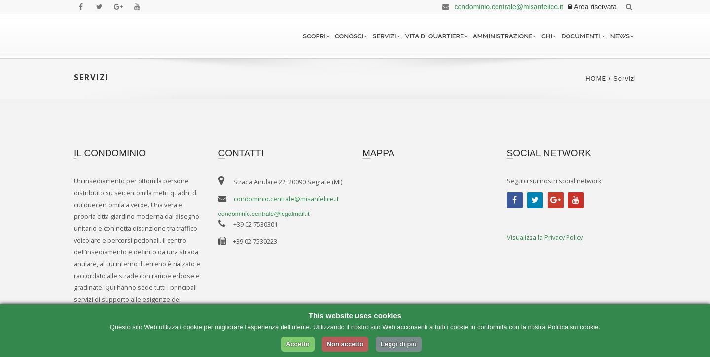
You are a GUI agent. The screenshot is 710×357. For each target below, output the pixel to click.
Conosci (351, 36)
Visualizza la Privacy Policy (545, 237)
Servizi (386, 36)
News (622, 36)
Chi (548, 36)
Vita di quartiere (436, 36)
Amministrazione (504, 36)
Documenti (583, 36)
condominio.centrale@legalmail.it (264, 214)
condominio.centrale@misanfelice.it (501, 7)
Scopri (316, 36)
